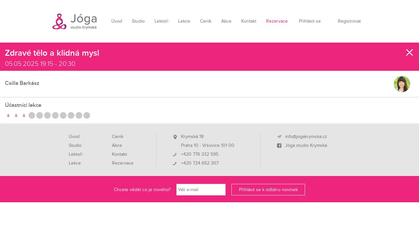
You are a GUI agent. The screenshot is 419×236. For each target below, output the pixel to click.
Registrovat (349, 21)
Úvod (116, 21)
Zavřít (410, 52)
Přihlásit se (310, 21)
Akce (226, 21)
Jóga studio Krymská (306, 145)
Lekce (184, 21)
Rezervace (277, 21)
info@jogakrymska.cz (306, 136)
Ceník (205, 21)
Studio (138, 21)
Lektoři (161, 21)
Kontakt (248, 21)
